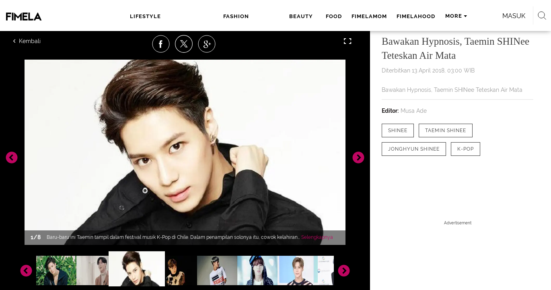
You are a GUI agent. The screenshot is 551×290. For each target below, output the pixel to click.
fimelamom (286, 16)
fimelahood (333, 16)
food (251, 16)
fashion (187, 16)
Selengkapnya (317, 237)
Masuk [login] (460, 16)
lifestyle (149, 16)
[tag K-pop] (465, 149)
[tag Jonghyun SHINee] (414, 149)
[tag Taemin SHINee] (445, 130)
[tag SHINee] (397, 130)
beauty (221, 16)
